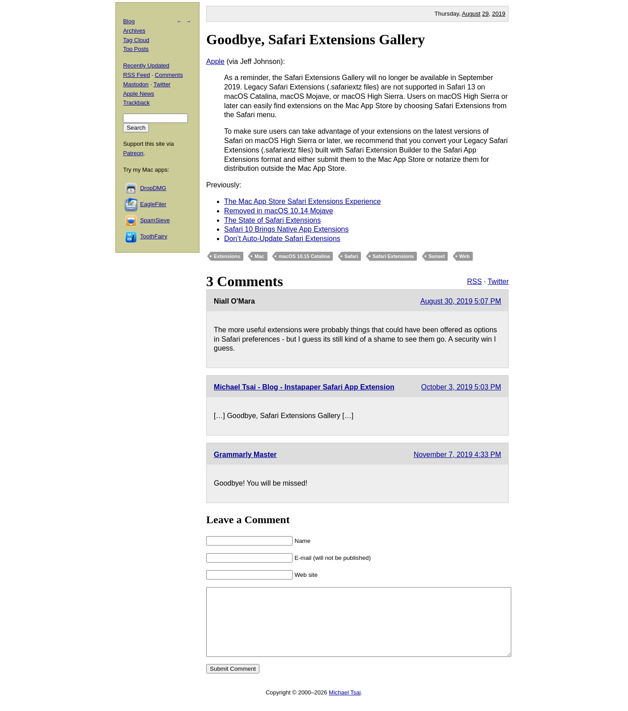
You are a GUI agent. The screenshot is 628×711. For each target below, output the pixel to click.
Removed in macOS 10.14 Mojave (278, 211)
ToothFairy (153, 236)
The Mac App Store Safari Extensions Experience (302, 201)
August (471, 13)
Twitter (498, 281)
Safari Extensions (393, 256)
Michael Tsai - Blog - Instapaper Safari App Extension (304, 387)
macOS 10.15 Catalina (304, 256)
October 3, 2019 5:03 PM (461, 387)
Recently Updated (146, 65)
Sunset (437, 256)
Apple (215, 61)
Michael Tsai (345, 706)
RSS (474, 281)
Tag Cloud (136, 40)
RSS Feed (136, 75)
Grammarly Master (245, 454)
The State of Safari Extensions (272, 220)
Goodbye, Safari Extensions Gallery (315, 39)
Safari (351, 256)
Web (464, 256)
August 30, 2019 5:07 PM (460, 301)
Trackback (136, 102)
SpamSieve (155, 220)
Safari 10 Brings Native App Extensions (286, 229)
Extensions (227, 256)
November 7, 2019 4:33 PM (457, 454)
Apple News (138, 93)
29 (485, 13)
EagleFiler (153, 204)
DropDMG (153, 188)
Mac (259, 256)
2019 (498, 13)
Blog (129, 21)
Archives (134, 30)
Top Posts (136, 49)
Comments (169, 75)
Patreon (133, 153)
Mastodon (136, 84)
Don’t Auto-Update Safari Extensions (282, 238)
